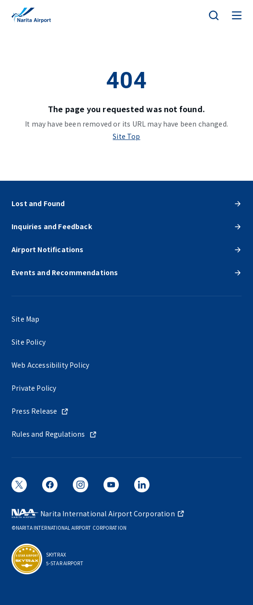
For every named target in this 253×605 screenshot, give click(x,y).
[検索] (213, 15)
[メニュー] (236, 15)
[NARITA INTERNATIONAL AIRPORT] (31, 15)
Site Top (126, 136)
